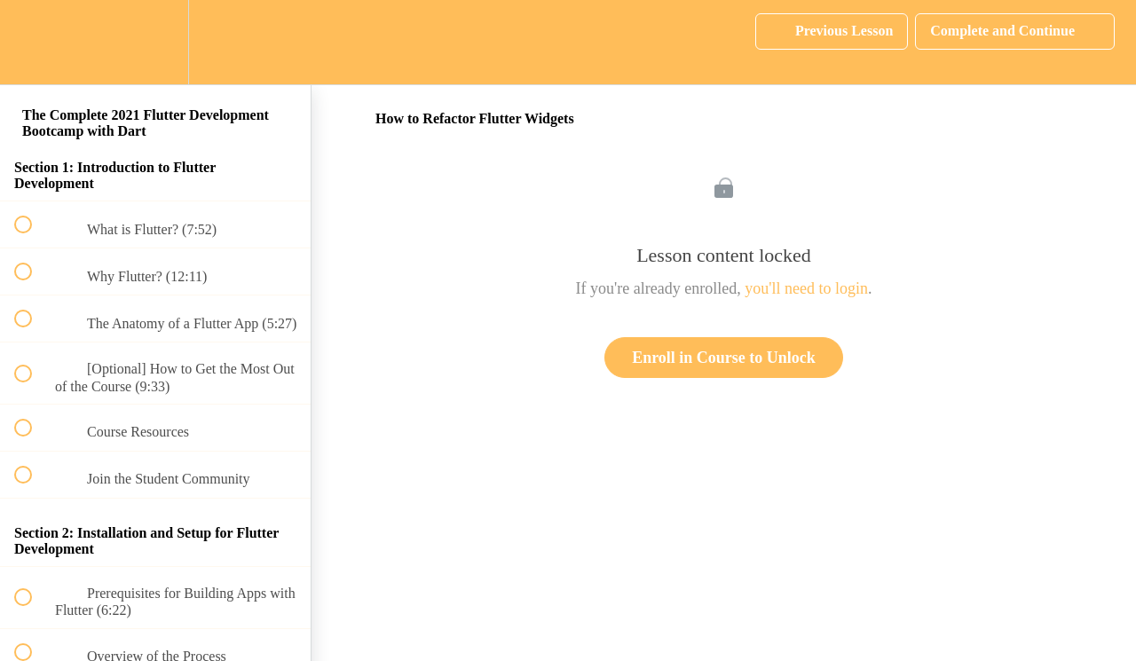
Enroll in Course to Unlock (724, 357)
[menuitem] (155, 42)
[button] (33, 42)
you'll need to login (806, 288)
